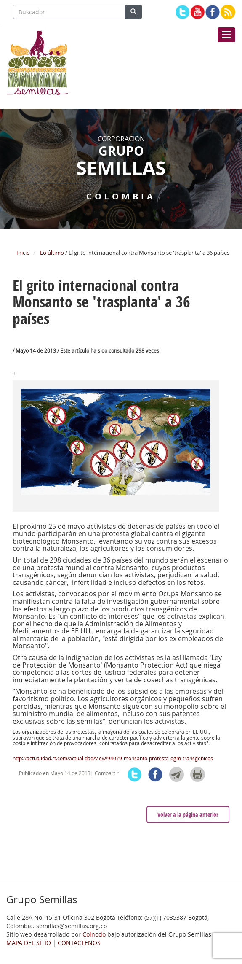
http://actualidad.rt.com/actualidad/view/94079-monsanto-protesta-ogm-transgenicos (113, 758)
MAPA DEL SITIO (28, 943)
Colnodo (94, 934)
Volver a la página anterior (187, 815)
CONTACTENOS (79, 943)
